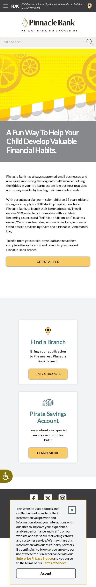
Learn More (52, 454)
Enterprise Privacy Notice (34, 558)
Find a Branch (90, 6)
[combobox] (42, 42)
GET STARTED (48, 261)
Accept (45, 573)
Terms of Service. (55, 563)
